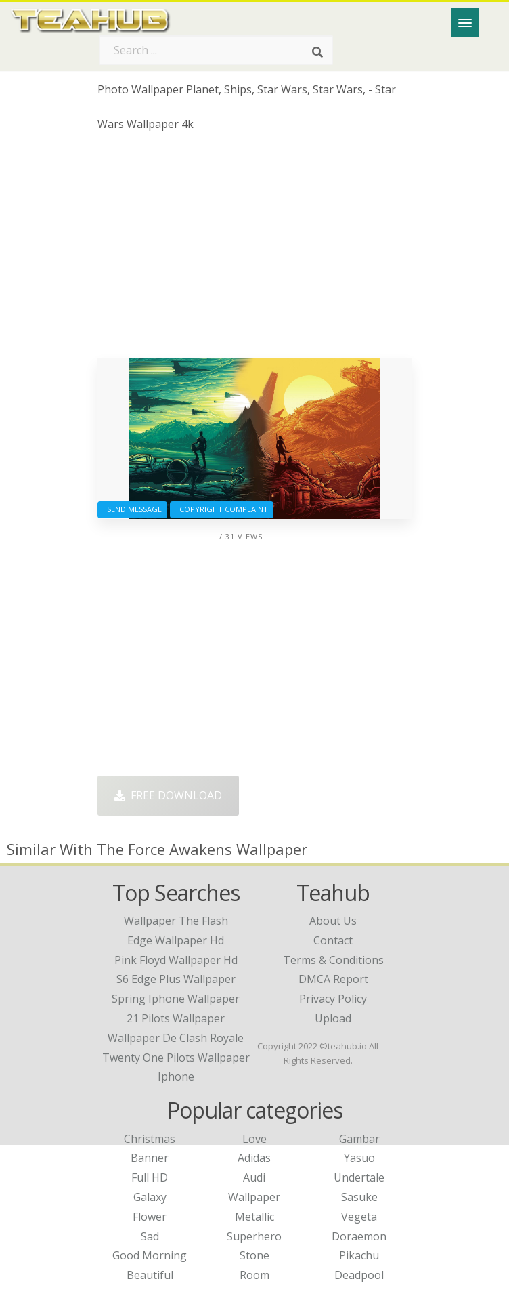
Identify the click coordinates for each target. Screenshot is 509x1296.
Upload (333, 1018)
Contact (333, 940)
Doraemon (359, 1236)
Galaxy (150, 1197)
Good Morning (149, 1255)
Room (254, 1275)
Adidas (254, 1157)
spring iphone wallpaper (176, 998)
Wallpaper (254, 1197)
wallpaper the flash (176, 920)
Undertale (359, 1177)
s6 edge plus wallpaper (176, 978)
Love (254, 1138)
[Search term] (216, 50)
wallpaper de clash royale (176, 1037)
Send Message (132, 509)
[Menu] (465, 22)
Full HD (149, 1177)
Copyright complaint (221, 509)
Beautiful (150, 1275)
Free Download (168, 795)
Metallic (254, 1216)
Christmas (149, 1138)
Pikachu (359, 1255)
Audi (254, 1177)
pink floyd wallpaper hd (176, 960)
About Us (333, 920)
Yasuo (359, 1157)
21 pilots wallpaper (176, 1018)
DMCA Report (333, 978)
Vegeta (359, 1216)
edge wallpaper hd (175, 940)
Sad (150, 1236)
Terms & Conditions (333, 960)
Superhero (254, 1236)
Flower (150, 1216)
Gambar (359, 1138)
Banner (150, 1157)
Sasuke (359, 1197)
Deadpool (359, 1275)
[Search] (317, 52)
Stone (254, 1255)
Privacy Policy (333, 998)
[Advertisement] (254, 250)
